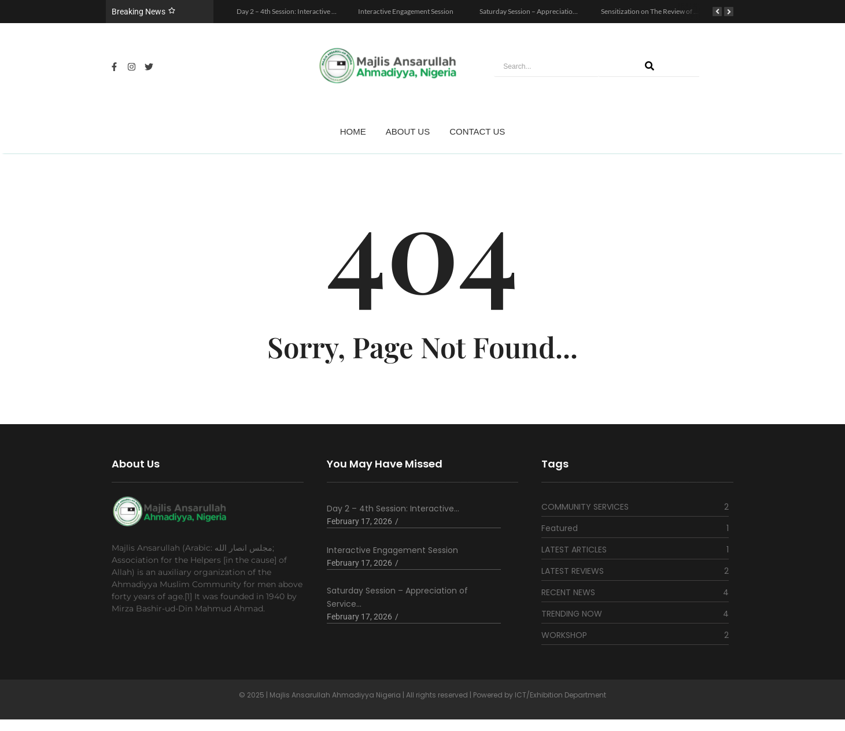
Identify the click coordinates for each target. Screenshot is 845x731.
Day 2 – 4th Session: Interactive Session (295, 11)
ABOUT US (408, 131)
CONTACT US (477, 131)
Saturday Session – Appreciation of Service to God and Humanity (576, 11)
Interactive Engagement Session (405, 11)
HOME (353, 131)
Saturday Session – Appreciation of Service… (397, 597)
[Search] (546, 67)
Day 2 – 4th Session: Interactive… (393, 508)
